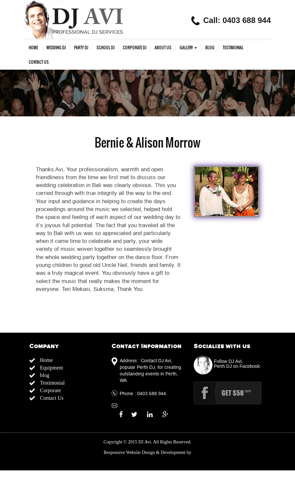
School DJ (105, 48)
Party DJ (81, 48)
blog (209, 48)
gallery (188, 48)
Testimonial (233, 48)
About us (163, 48)
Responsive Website (122, 452)
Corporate (50, 390)
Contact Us (39, 62)
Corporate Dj (134, 48)
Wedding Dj (56, 48)
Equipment (51, 367)
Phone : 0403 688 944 (143, 393)
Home (33, 48)
